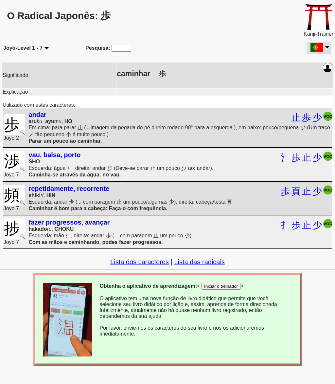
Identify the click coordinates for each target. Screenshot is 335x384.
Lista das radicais (199, 261)
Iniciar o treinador (221, 286)
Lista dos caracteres (139, 261)
